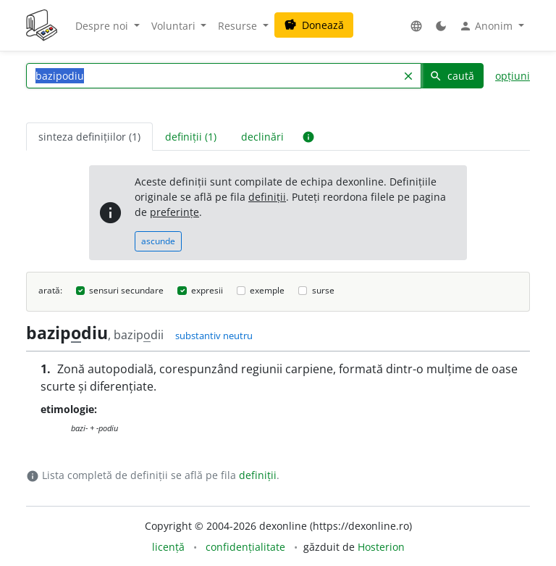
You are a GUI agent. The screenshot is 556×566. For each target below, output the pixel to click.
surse (323, 290)
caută (451, 76)
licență (168, 547)
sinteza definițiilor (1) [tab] (89, 136)
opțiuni (512, 76)
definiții (267, 197)
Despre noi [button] (103, 26)
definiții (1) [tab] (190, 136)
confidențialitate (245, 547)
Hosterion (381, 547)
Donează (314, 25)
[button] (416, 25)
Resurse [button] (239, 26)
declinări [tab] (262, 136)
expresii (207, 290)
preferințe (174, 212)
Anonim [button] (487, 26)
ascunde (158, 241)
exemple (267, 290)
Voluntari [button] (174, 26)
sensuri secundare (126, 290)
